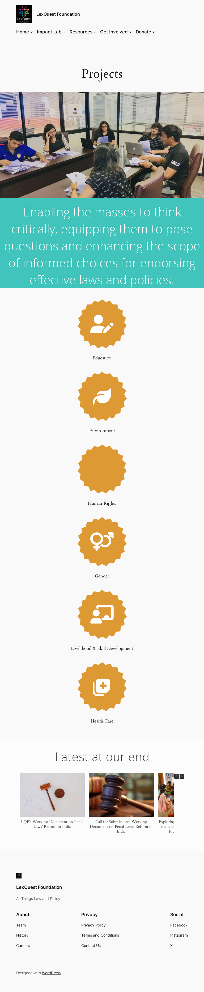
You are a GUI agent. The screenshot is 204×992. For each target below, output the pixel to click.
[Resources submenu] (95, 32)
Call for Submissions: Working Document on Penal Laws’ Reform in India (121, 826)
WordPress (51, 973)
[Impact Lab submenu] (64, 32)
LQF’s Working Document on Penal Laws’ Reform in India (52, 824)
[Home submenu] (31, 32)
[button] (182, 776)
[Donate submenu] (153, 32)
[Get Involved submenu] (130, 32)
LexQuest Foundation (58, 14)
